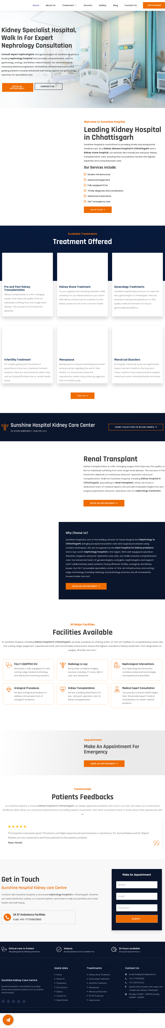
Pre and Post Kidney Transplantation (17, 288)
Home (32, 5)
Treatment (66, 5)
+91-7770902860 (30, 920)
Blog (114, 5)
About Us (47, 5)
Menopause (66, 360)
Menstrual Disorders (127, 360)
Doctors (86, 5)
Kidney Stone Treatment (75, 287)
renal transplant (124, 482)
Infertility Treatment (17, 360)
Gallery (101, 5)
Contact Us (130, 5)
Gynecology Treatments (129, 287)
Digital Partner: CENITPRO (151, 1011)
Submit (136, 919)
